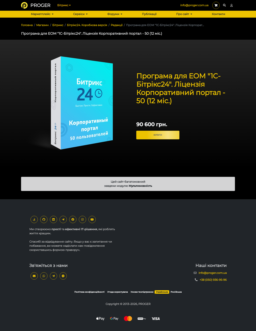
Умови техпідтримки (142, 292)
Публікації (149, 14)
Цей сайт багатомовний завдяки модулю (128, 184)
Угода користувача (117, 292)
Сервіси (80, 14)
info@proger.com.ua (194, 5)
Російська (176, 292)
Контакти (218, 14)
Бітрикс (64, 5)
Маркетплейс (42, 14)
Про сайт (184, 14)
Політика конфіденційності (89, 292)
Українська (162, 292)
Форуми (114, 14)
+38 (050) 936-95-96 (213, 279)
